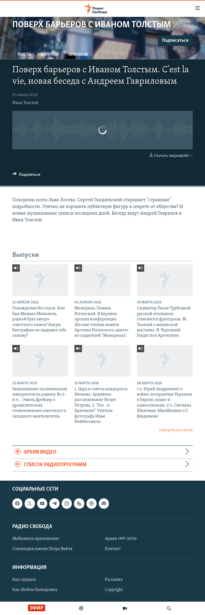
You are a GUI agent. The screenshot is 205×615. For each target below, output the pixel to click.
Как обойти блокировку (34, 590)
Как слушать (24, 580)
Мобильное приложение (35, 539)
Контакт (113, 549)
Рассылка (114, 580)
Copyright (114, 590)
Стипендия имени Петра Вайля (42, 549)
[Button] (26, 176)
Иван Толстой (25, 103)
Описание (78, 54)
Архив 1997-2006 (121, 539)
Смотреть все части (176, 430)
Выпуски (50, 54)
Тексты (24, 54)
